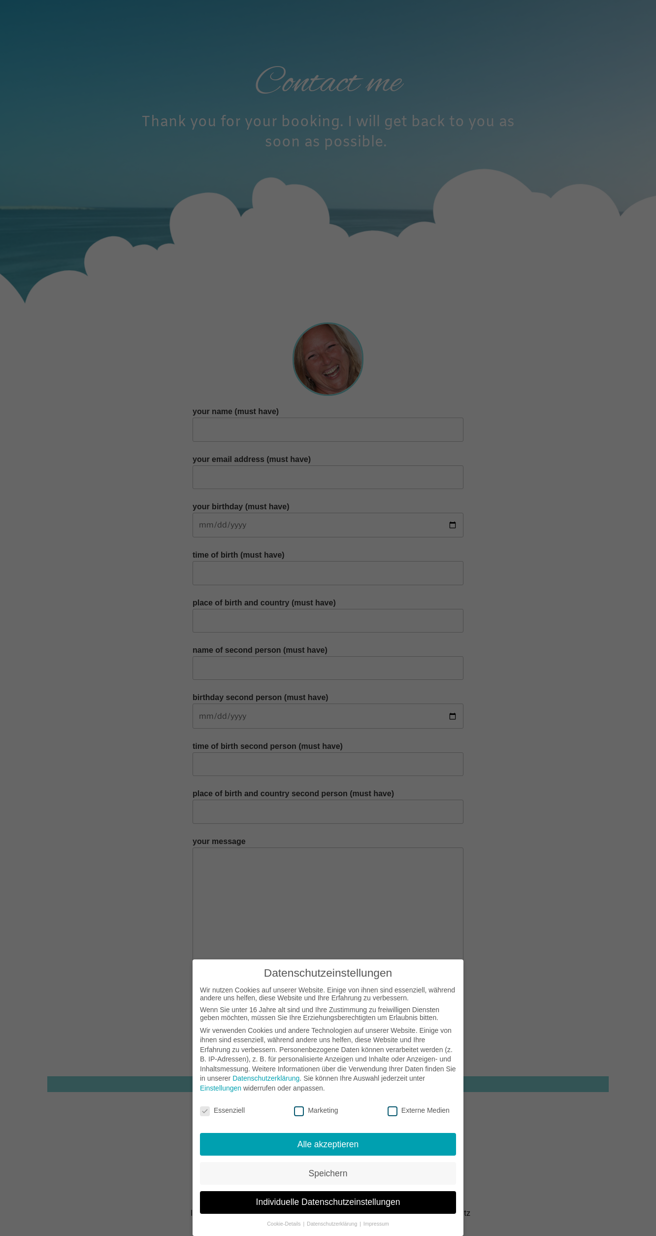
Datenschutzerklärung (265, 1074)
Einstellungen (220, 1084)
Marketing (316, 1106)
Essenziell (222, 1106)
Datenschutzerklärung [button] (333, 1219)
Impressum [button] (376, 1219)
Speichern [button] (328, 1168)
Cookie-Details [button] (284, 1219)
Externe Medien (419, 1106)
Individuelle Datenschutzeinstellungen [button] (328, 1197)
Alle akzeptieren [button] (328, 1139)
